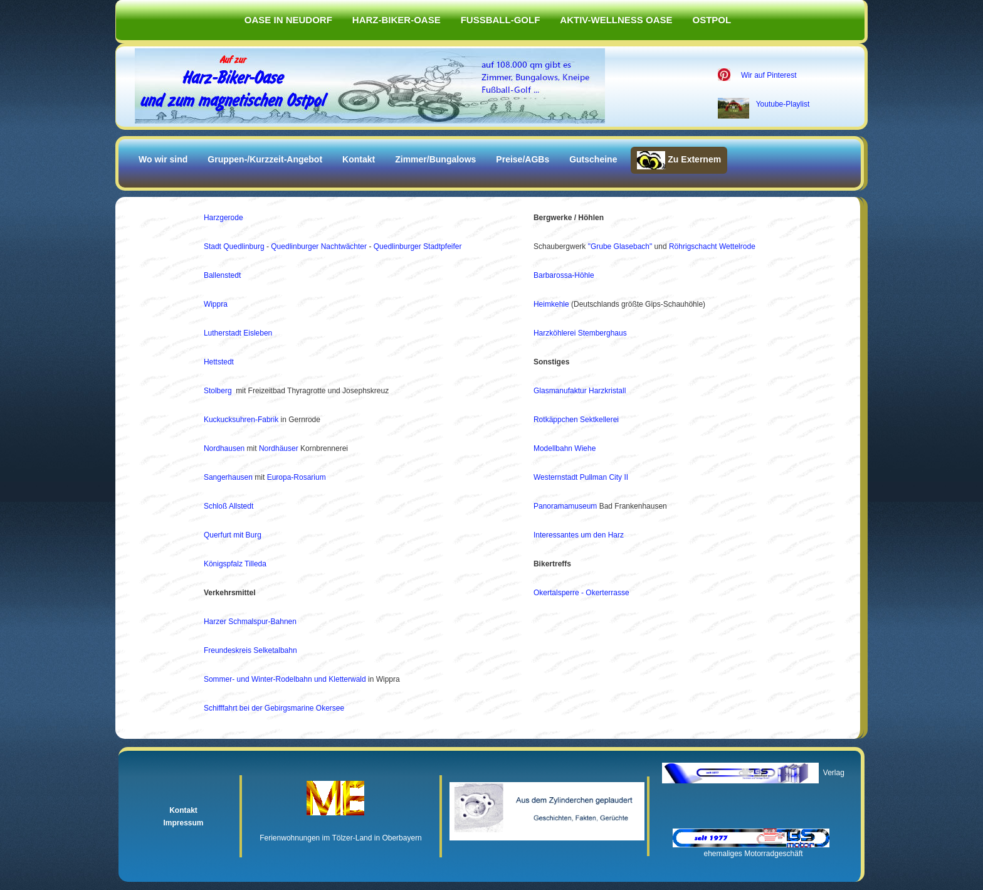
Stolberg (218, 390)
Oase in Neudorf (288, 19)
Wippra (216, 304)
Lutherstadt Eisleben (238, 333)
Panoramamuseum (565, 506)
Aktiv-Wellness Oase (616, 19)
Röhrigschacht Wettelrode (712, 246)
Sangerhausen (228, 477)
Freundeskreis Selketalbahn (250, 650)
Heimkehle (551, 304)
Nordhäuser (278, 448)
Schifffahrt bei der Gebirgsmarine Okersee (274, 708)
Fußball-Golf (500, 19)
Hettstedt (219, 362)
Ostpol (712, 19)
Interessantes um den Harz (579, 535)
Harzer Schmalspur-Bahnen (250, 621)
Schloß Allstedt (228, 506)
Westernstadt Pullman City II (581, 477)
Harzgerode (223, 217)
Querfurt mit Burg (232, 535)
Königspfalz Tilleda (235, 563)
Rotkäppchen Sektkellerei (576, 419)
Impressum (183, 822)
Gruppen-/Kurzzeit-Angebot (265, 159)
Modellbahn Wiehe (565, 448)
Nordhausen (224, 448)
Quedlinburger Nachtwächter (320, 246)
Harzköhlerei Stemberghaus (580, 333)
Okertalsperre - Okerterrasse (581, 592)
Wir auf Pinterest (769, 75)
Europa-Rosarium (296, 477)
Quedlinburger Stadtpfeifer (418, 246)
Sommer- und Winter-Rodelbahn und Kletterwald (285, 679)
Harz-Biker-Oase (396, 19)
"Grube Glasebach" (620, 246)
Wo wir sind (163, 159)
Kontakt (358, 159)
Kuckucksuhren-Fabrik (241, 419)
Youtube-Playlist (783, 104)
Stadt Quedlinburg (234, 246)
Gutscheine (593, 159)
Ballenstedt (222, 275)
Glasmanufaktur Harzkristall (580, 390)
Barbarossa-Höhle (564, 275)
